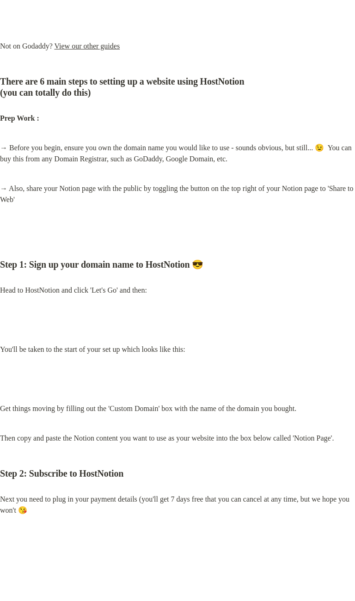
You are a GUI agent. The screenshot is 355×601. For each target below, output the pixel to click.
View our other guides (87, 46)
